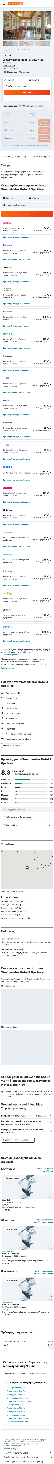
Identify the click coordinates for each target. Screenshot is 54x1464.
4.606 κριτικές (23, 72)
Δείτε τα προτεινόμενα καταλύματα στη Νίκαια (43, 1272)
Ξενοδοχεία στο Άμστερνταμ (18, 1418)
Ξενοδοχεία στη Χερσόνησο (17, 1422)
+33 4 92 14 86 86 (10, 68)
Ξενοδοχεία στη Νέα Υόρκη (17, 1391)
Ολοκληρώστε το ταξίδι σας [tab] (40, 1373)
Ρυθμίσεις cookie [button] (7, 668)
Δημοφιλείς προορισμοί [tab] (15, 1373)
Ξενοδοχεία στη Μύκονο (16, 1388)
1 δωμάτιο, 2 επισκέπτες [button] (16, 86)
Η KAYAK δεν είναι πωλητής (28, 1452)
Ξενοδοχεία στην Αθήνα (16, 1411)
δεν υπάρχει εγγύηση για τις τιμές (15, 1446)
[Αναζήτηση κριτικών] (29, 809)
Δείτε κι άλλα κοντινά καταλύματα (44, 1170)
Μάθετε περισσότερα (12, 655)
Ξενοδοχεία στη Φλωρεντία (17, 1398)
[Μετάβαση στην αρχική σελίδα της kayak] (15, 3)
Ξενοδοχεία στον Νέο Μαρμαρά (19, 1401)
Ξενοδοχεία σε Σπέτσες (16, 1394)
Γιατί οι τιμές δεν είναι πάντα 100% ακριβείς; (28, 1461)
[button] (4, 3)
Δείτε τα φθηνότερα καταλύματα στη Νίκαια (43, 1221)
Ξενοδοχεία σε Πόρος (15, 1405)
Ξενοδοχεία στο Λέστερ (16, 1415)
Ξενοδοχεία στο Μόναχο (16, 1408)
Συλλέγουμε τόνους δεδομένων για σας (28, 1457)
